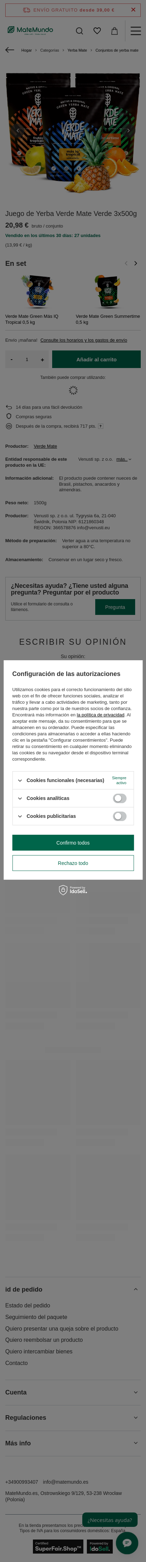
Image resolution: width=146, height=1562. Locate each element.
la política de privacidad (100, 714)
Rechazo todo (73, 863)
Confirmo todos (73, 843)
